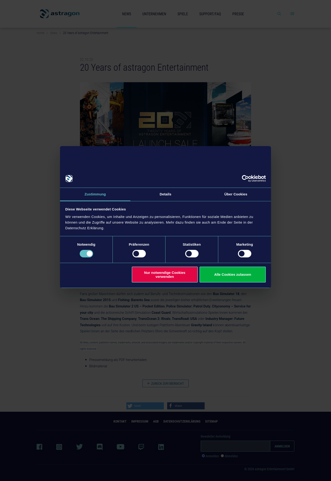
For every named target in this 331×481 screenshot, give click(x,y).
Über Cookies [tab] (235, 194)
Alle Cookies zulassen (232, 275)
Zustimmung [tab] (95, 194)
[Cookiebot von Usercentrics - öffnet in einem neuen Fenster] (245, 178)
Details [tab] (165, 194)
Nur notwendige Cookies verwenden (164, 275)
